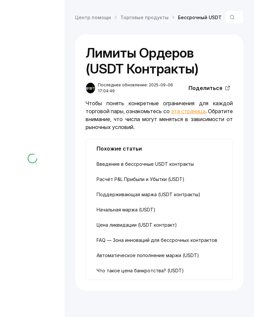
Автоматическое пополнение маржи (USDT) (148, 255)
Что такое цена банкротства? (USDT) (140, 270)
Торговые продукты (144, 17)
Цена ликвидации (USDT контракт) (137, 225)
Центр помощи (93, 17)
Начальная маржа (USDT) (126, 209)
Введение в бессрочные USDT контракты (145, 164)
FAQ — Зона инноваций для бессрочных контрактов (157, 240)
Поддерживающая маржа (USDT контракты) (148, 194)
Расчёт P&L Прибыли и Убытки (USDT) (141, 179)
